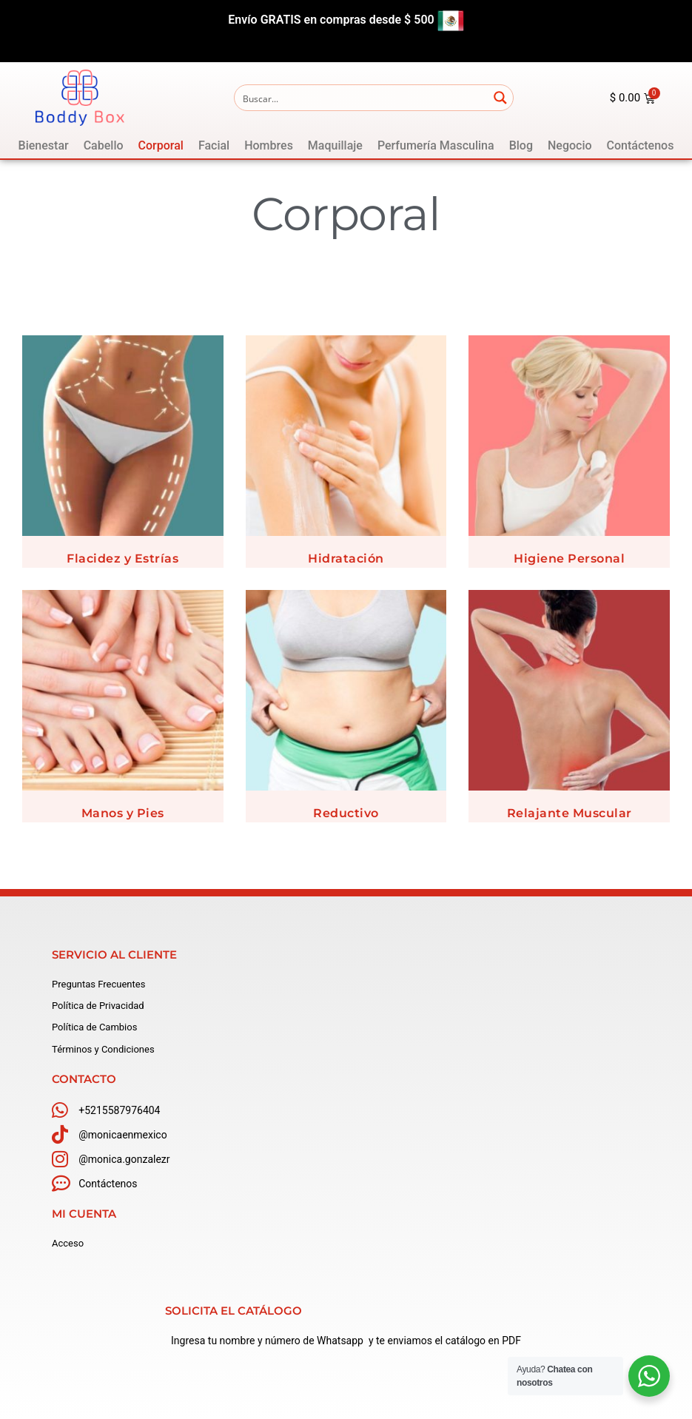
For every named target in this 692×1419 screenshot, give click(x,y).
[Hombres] (268, 146)
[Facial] (214, 146)
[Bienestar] (43, 146)
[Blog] (521, 146)
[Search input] (362, 97)
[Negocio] (569, 146)
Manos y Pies (122, 813)
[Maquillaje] (335, 146)
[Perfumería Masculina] (436, 146)
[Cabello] (103, 146)
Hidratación (346, 558)
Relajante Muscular (569, 813)
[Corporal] (161, 146)
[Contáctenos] (640, 146)
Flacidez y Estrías (122, 558)
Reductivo (346, 813)
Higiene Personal (569, 558)
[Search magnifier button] (500, 97)
